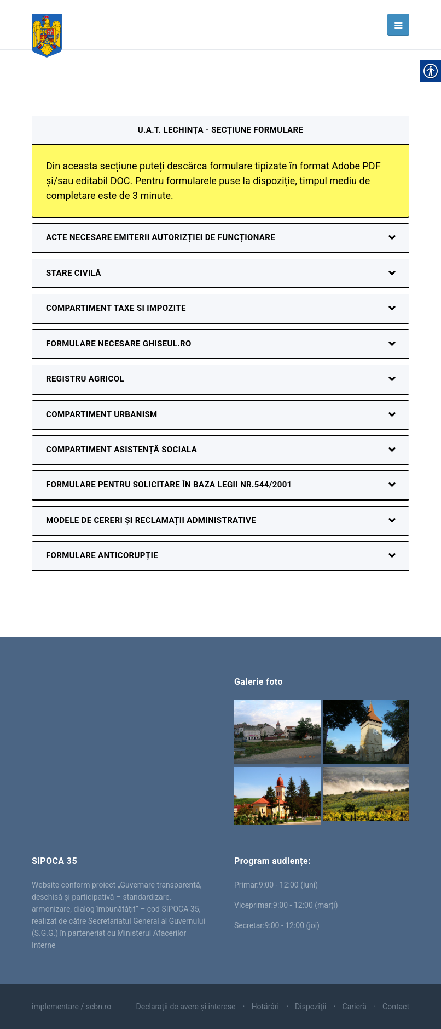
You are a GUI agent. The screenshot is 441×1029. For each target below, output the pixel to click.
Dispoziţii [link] (310, 1006)
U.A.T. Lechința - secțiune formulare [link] (221, 130)
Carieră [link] (355, 1006)
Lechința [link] (119, 716)
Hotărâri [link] (265, 1006)
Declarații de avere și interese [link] (186, 1006)
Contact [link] (395, 1006)
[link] (47, 25)
